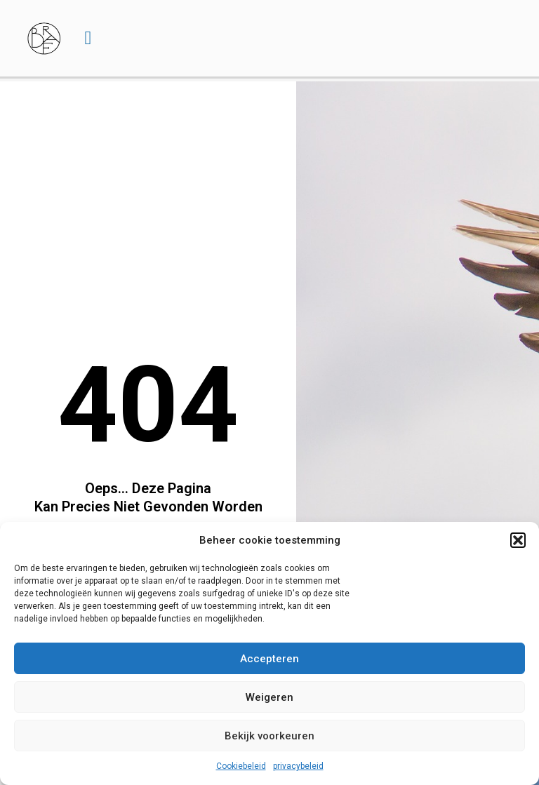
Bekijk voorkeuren (269, 736)
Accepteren (269, 658)
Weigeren (269, 697)
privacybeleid (298, 766)
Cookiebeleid (241, 766)
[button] (518, 540)
